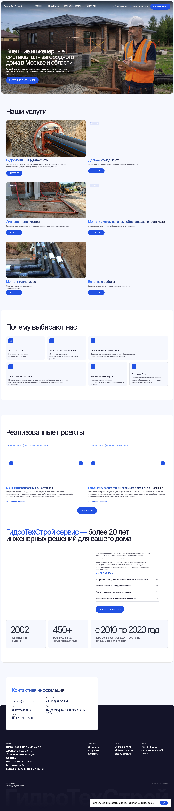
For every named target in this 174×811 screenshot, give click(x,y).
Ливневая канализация (20, 754)
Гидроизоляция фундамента (23, 747)
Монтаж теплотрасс (19, 761)
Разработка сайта (160, 784)
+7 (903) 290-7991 (57, 701)
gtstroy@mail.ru (21, 709)
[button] (15, 502)
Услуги (38, 6)
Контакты (91, 6)
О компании (53, 6)
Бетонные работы (17, 765)
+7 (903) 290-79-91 (141, 6)
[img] (46, 138)
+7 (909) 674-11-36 (120, 6)
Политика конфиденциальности (15, 785)
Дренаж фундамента (19, 750)
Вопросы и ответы (73, 6)
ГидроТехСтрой (13, 6)
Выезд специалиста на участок (25, 768)
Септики (11, 757)
